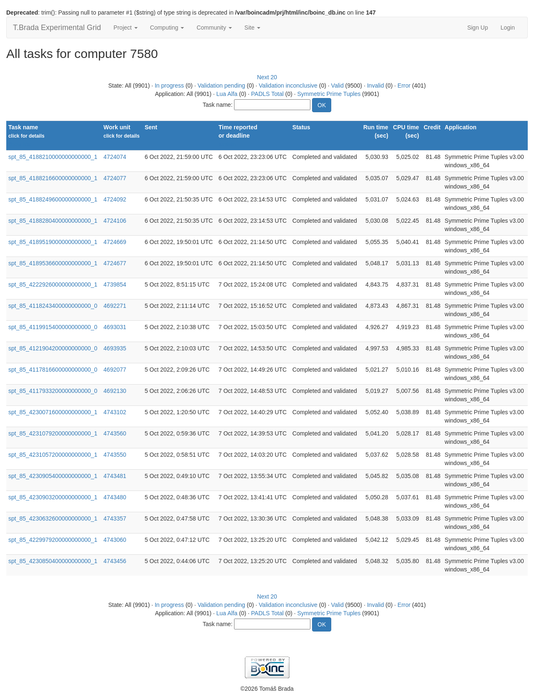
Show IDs (19, 144)
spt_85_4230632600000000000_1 (52, 518)
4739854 (114, 284)
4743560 (114, 433)
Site (252, 27)
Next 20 (267, 77)
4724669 (114, 242)
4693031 (114, 327)
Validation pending (221, 85)
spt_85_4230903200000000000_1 (52, 497)
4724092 (114, 199)
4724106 (114, 220)
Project (125, 27)
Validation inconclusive (288, 85)
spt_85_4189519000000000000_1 (52, 242)
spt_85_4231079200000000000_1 (52, 433)
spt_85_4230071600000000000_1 (52, 412)
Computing (167, 27)
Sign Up (477, 27)
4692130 (114, 391)
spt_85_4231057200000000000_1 (52, 454)
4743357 (114, 518)
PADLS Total (267, 94)
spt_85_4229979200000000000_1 (52, 539)
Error (404, 85)
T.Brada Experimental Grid (57, 27)
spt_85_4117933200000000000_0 (52, 391)
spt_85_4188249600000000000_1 (52, 199)
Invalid (375, 85)
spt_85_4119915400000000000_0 (52, 327)
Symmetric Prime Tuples (329, 94)
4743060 (114, 539)
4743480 (114, 497)
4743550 (114, 454)
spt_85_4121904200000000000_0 (52, 348)
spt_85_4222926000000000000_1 (52, 284)
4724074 (114, 156)
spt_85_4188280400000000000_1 (52, 220)
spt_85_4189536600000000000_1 (52, 263)
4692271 (114, 305)
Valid (337, 85)
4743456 (114, 561)
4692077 (114, 369)
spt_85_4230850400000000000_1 (52, 561)
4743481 (114, 476)
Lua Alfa (226, 94)
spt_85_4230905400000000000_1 (52, 476)
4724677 (114, 263)
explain (227, 144)
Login (508, 27)
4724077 (114, 178)
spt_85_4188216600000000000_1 (52, 178)
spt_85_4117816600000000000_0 (52, 369)
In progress (169, 85)
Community (214, 27)
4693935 (114, 348)
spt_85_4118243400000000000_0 (52, 305)
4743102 (114, 412)
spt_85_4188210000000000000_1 (52, 156)
